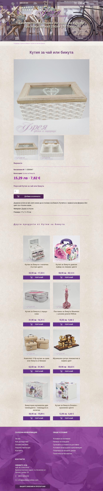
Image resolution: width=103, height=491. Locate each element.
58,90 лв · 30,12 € (66, 273)
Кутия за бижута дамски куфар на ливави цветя (66, 266)
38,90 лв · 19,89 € (36, 414)
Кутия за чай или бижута (38, 43)
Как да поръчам (21, 442)
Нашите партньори (22, 448)
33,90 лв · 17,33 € (36, 273)
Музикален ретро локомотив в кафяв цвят (66, 359)
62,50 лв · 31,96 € (36, 367)
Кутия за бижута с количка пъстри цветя (36, 266)
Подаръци (16, 43)
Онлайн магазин (21, 445)
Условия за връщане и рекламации (67, 448)
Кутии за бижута (25, 43)
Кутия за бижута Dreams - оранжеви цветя (66, 406)
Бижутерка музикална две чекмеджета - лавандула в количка (36, 407)
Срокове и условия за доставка (66, 445)
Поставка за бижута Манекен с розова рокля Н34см (66, 312)
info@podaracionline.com (28, 480)
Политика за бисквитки (62, 454)
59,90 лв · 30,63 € (66, 367)
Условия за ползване (61, 439)
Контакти (19, 451)
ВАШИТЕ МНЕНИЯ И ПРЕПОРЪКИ (32, 486)
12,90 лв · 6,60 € (66, 414)
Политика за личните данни (64, 451)
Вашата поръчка (83, 2)
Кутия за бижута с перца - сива (36, 312)
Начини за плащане (61, 442)
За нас (17, 439)
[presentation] (17, 94)
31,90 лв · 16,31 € (36, 320)
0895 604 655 (24, 3)
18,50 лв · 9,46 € (66, 320)
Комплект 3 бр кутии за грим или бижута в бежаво (36, 359)
